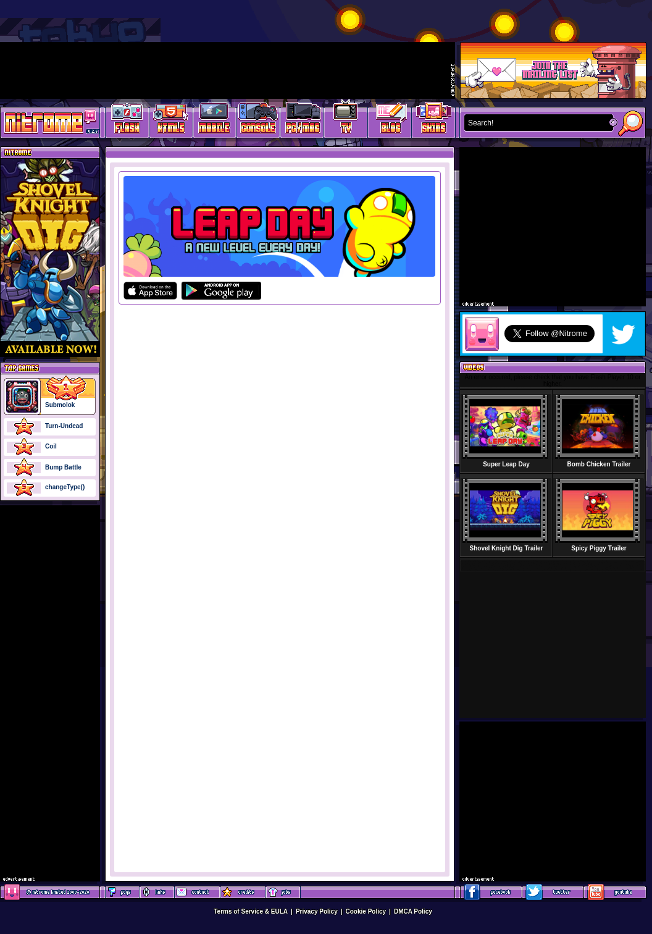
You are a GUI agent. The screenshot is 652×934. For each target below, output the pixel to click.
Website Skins (433, 120)
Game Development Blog (390, 120)
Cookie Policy (366, 911)
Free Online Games (127, 120)
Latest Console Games (258, 120)
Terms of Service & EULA (251, 911)
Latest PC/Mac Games (302, 120)
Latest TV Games (346, 120)
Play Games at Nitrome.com (45, 121)
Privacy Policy (317, 911)
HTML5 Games (170, 120)
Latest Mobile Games (214, 120)
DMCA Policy (413, 911)
